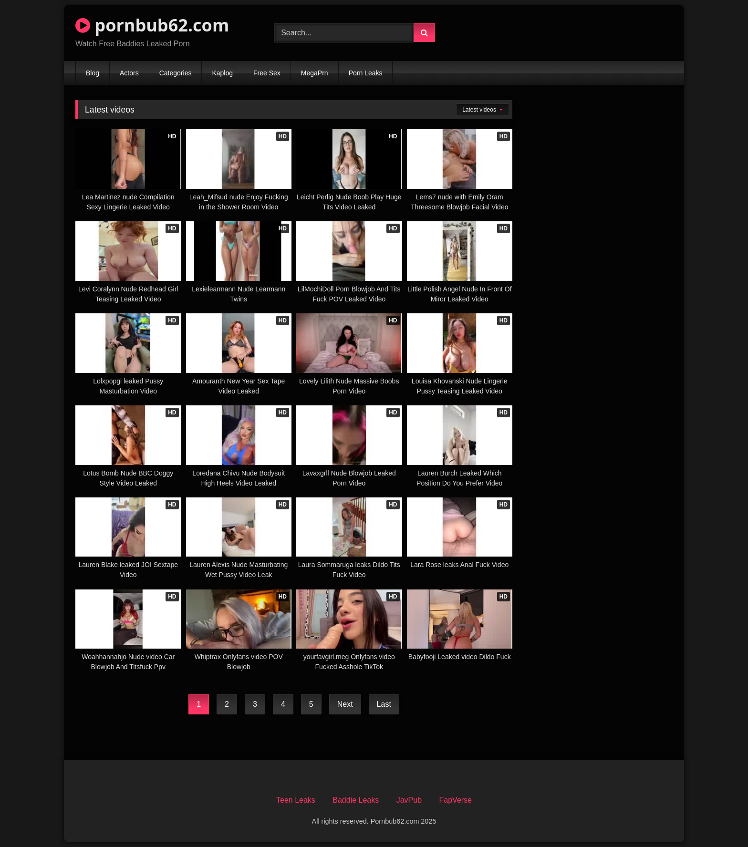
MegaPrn (314, 73)
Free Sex (266, 73)
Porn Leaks (366, 73)
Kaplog (222, 73)
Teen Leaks (295, 800)
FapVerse (455, 800)
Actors (129, 73)
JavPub (409, 800)
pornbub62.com (152, 25)
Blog (92, 73)
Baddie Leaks (355, 800)
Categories (175, 73)
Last (384, 704)
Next (345, 704)
